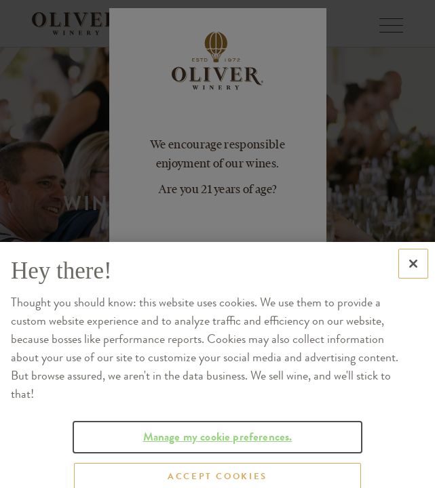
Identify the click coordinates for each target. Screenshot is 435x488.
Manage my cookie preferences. (217, 444)
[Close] (413, 272)
